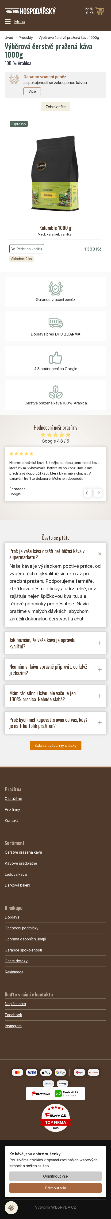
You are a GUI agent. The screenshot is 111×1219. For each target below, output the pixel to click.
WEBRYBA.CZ (63, 1207)
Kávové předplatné (21, 863)
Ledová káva (16, 874)
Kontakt (11, 820)
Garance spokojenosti (23, 950)
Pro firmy (12, 809)
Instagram (13, 1025)
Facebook (13, 1014)
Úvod (9, 38)
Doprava (12, 917)
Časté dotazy (16, 961)
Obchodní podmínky (21, 928)
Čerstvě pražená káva (23, 852)
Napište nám (15, 1003)
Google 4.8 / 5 (55, 441)
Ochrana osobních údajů (25, 939)
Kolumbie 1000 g (55, 227)
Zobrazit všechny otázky (55, 745)
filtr (56, 106)
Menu (15, 21)
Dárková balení (17, 885)
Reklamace (14, 972)
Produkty (26, 38)
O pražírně (13, 798)
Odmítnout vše (55, 1176)
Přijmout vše (55, 1188)
